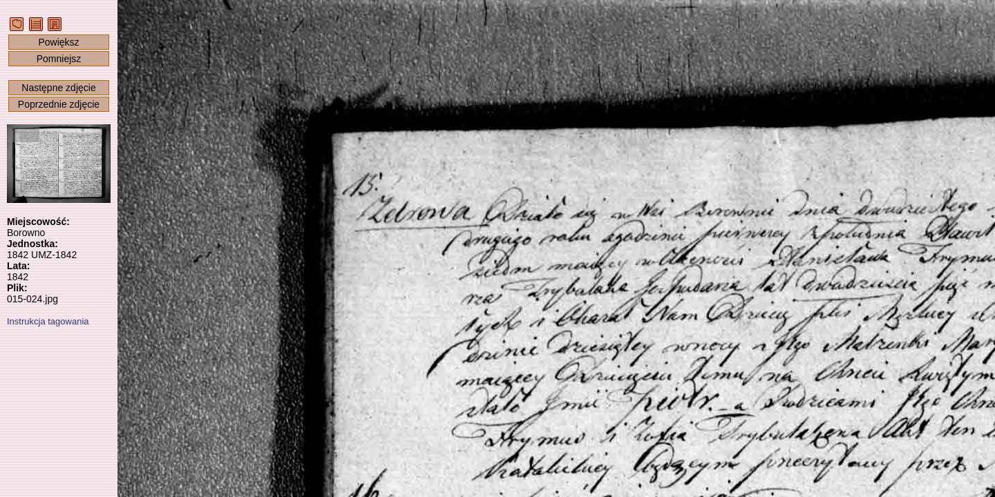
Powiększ (58, 42)
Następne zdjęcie (58, 87)
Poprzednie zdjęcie (59, 104)
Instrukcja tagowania (48, 321)
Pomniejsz (59, 58)
